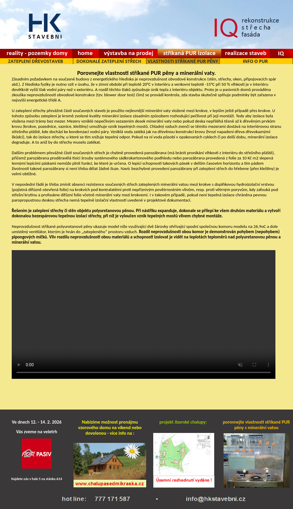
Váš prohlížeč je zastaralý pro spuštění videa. (143, 314)
